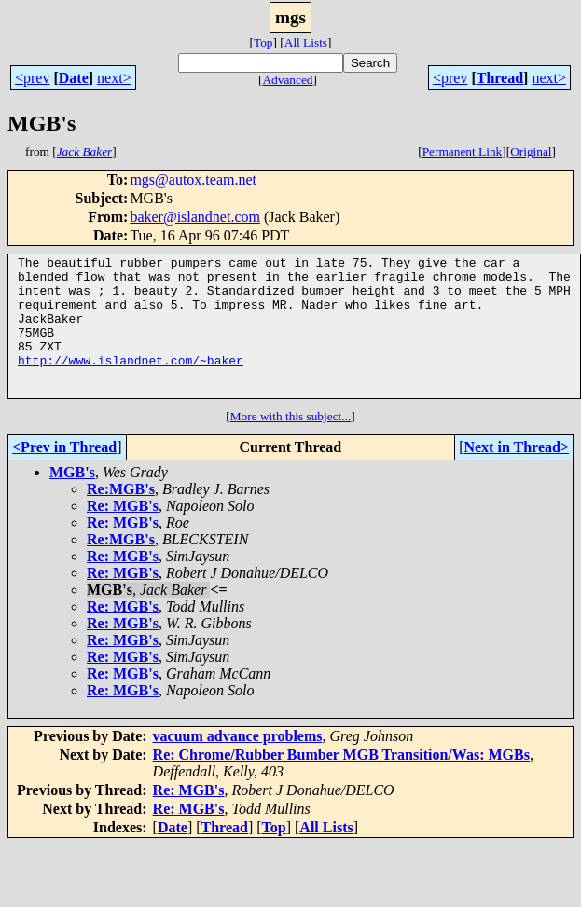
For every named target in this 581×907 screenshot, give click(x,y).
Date (74, 78)
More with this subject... (291, 444)
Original (530, 151)
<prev (32, 78)
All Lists (305, 42)
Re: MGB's (123, 534)
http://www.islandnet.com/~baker (130, 382)
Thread (500, 78)
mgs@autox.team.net (193, 179)
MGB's (72, 500)
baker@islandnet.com (195, 217)
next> (114, 78)
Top (263, 42)
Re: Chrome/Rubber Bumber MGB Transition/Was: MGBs (341, 782)
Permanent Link (462, 151)
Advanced (287, 80)
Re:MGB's (121, 517)
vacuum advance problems (238, 764)
